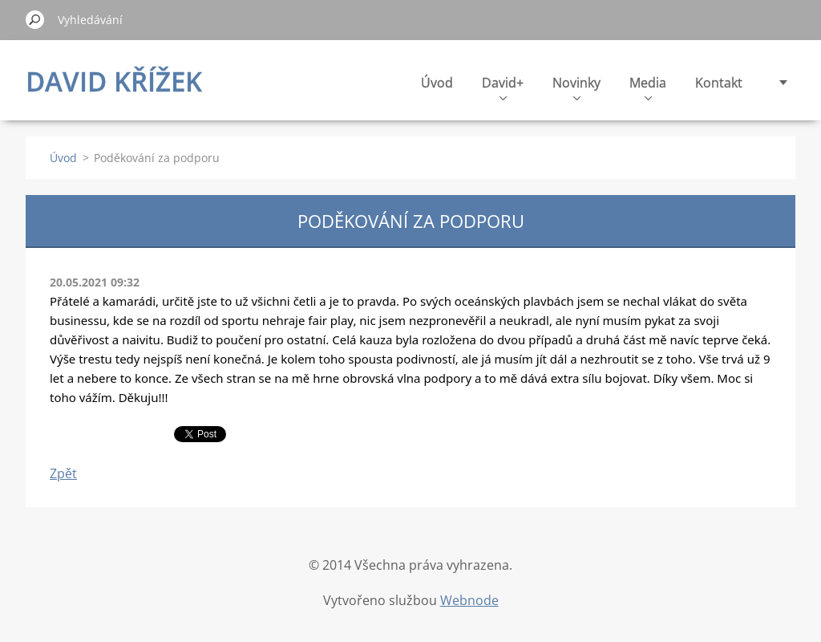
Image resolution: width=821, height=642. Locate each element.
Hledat (35, 19)
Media (648, 87)
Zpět (63, 473)
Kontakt (718, 82)
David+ (502, 87)
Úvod (437, 82)
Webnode (469, 600)
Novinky (576, 87)
